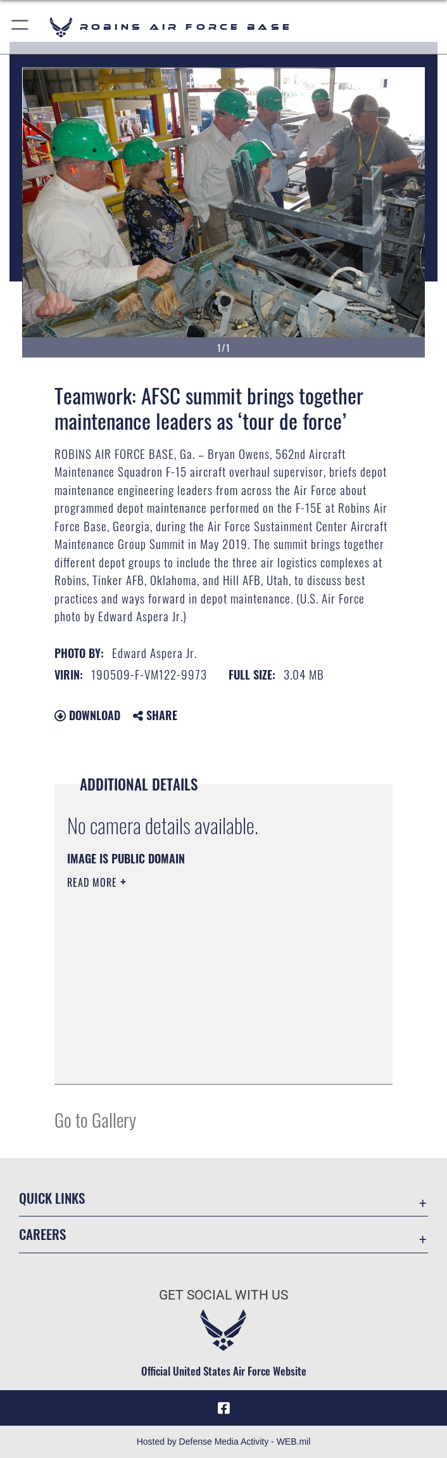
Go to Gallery (95, 1119)
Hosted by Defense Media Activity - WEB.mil (224, 1441)
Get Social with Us (223, 1295)
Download (87, 715)
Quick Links (52, 1198)
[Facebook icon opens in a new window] (223, 1407)
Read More (93, 882)
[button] (20, 27)
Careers (42, 1234)
